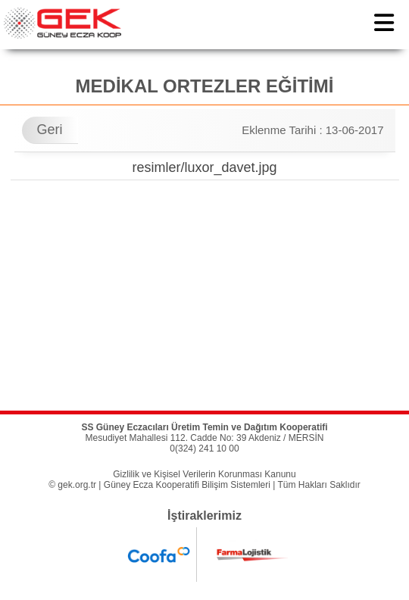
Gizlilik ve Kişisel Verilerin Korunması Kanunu (204, 474)
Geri (50, 129)
